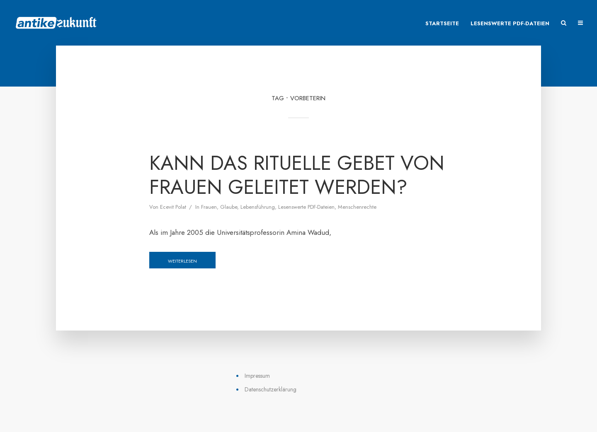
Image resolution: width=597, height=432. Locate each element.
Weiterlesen (182, 261)
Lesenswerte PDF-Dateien (510, 23)
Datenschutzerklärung (270, 389)
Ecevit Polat (173, 207)
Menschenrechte (357, 207)
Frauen (209, 207)
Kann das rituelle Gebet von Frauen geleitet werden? (296, 175)
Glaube (228, 207)
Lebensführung (257, 207)
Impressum (257, 376)
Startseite (442, 23)
